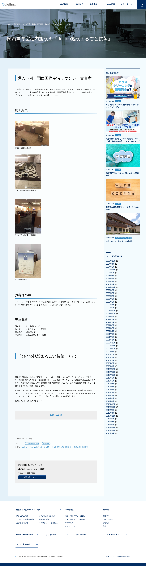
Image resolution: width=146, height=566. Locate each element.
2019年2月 (110, 398)
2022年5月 (110, 302)
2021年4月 (110, 331)
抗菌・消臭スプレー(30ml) (75, 519)
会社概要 (106, 523)
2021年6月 (110, 325)
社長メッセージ (109, 519)
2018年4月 (110, 413)
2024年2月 (110, 267)
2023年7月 (110, 279)
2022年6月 (110, 299)
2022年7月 (110, 296)
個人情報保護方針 (123, 556)
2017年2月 (110, 425)
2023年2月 (110, 284)
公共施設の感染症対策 (61, 447)
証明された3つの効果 (47, 516)
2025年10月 (111, 261)
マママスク (69, 523)
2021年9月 (110, 317)
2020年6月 (110, 354)
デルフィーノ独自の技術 (25, 519)
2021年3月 (110, 334)
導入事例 (17, 24)
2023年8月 (110, 276)
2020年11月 (111, 346)
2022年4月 (110, 305)
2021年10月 (111, 314)
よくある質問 (109, 4)
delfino (24, 447)
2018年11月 (111, 407)
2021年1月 (110, 340)
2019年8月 (110, 381)
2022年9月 (110, 290)
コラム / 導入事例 (23, 544)
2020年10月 (111, 349)
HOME (9, 24)
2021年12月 (111, 311)
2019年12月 (111, 369)
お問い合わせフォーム (32, 477)
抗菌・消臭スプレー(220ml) (75, 516)
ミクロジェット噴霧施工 (48, 523)
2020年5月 (110, 357)
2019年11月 (111, 372)
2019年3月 (110, 395)
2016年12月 (111, 428)
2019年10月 (111, 375)
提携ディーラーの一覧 (24, 535)
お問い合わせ (126, 4)
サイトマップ (111, 556)
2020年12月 (111, 343)
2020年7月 (110, 352)
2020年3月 (110, 360)
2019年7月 (110, 384)
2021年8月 (110, 319)
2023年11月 (111, 270)
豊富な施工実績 (22, 516)
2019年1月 (110, 401)
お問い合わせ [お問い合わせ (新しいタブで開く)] (56, 415)
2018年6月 (110, 410)
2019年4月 (110, 392)
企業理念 (106, 516)
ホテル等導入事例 (29, 24)
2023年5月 (110, 281)
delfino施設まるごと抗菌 (40, 447)
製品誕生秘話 (44, 519)
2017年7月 (110, 422)
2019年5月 (110, 390)
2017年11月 (111, 416)
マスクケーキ (70, 526)
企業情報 (93, 4)
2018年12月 (111, 404)
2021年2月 (110, 337)
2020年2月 (110, 363)
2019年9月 (110, 378)
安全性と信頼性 (22, 523)
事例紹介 (80, 4)
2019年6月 (110, 387)
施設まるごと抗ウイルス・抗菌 (28, 510)
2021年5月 (110, 328)
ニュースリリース (112, 535)
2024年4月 (110, 264)
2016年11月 (111, 430)
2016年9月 (110, 433)
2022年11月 (111, 287)
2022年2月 (110, 308)
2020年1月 (110, 366)
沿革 (104, 526)
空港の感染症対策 (80, 447)
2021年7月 (110, 322)
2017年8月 (110, 419)
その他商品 (69, 510)
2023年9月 (110, 273)
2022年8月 (110, 293)
